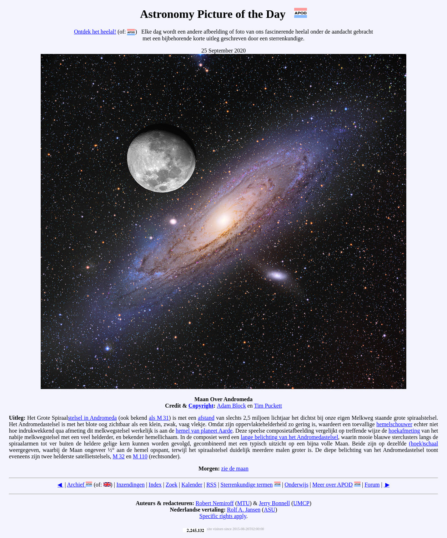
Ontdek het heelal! (95, 32)
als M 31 (159, 418)
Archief (76, 485)
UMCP (301, 503)
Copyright (201, 406)
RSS (211, 485)
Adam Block (231, 406)
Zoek (171, 485)
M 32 (119, 456)
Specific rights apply (222, 516)
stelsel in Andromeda (92, 418)
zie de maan (234, 468)
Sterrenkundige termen (247, 485)
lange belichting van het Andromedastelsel (289, 437)
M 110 (140, 456)
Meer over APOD (332, 485)
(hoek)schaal (423, 443)
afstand (206, 418)
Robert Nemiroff (215, 503)
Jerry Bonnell (274, 503)
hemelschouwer (394, 424)
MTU (243, 503)
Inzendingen (130, 485)
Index (155, 485)
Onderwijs (296, 485)
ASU (269, 510)
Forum (372, 485)
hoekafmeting (404, 431)
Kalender (191, 485)
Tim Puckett (268, 406)
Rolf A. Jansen (244, 510)
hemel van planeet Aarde (204, 431)
